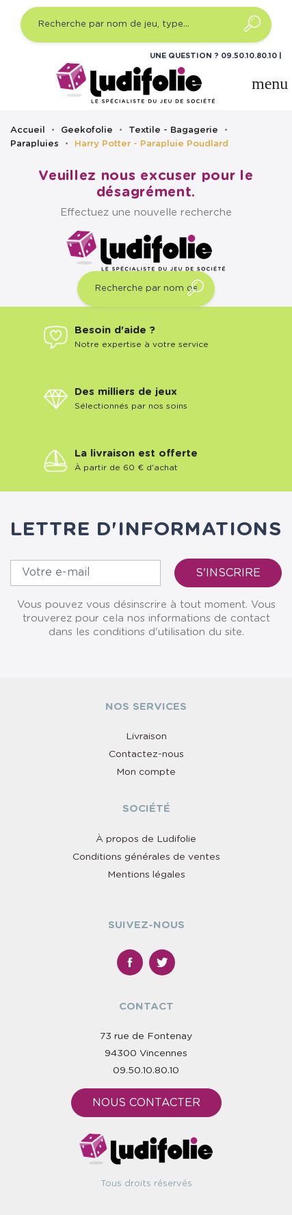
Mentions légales (146, 875)
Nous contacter (146, 1102)
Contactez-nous (146, 754)
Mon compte (146, 772)
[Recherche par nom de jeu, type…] (146, 24)
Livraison (146, 736)
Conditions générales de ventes (146, 857)
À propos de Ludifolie (146, 839)
